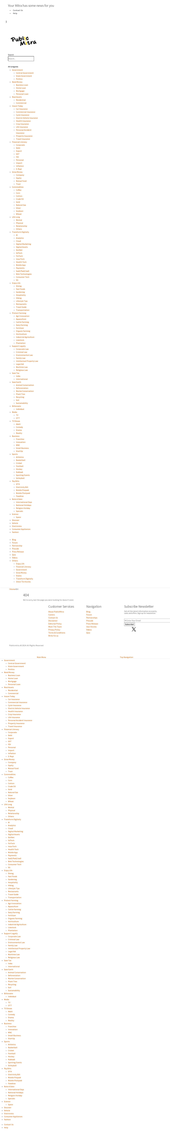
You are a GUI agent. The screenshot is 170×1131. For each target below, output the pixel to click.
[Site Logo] (23, 40)
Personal (20, 160)
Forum (15, 542)
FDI (17, 157)
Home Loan (21, 88)
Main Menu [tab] (41, 657)
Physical (19, 223)
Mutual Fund (21, 181)
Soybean (19, 211)
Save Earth (16, 382)
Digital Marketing (23, 244)
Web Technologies (24, 274)
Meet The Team (55, 626)
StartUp (19, 451)
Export (19, 151)
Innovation (20, 442)
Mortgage (20, 91)
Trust (18, 184)
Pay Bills (15, 481)
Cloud (18, 241)
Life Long (16, 217)
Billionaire (16, 406)
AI (17, 235)
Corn (18, 193)
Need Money (17, 82)
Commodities (18, 187)
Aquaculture (21, 319)
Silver (18, 208)
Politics (19, 79)
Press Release (18, 551)
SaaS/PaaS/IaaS (22, 271)
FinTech (19, 256)
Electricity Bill (22, 487)
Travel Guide (21, 307)
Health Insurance (23, 121)
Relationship (21, 226)
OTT (18, 418)
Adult (18, 424)
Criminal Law (21, 352)
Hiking (19, 298)
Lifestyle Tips (22, 301)
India (18, 376)
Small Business (22, 448)
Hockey (19, 469)
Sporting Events (23, 475)
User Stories (91, 626)
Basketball (20, 460)
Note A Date (17, 499)
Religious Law (22, 370)
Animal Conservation (25, 385)
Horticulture (21, 334)
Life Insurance (22, 127)
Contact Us (18, 10)
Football (19, 466)
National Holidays (23, 505)
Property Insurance (24, 136)
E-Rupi (19, 169)
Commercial (21, 103)
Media (14, 412)
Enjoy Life (16, 283)
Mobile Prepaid (22, 490)
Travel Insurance (23, 139)
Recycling (20, 397)
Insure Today (17, 106)
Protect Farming (19, 313)
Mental (19, 220)
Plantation (20, 343)
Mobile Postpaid (23, 493)
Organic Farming (23, 331)
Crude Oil (20, 199)
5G (17, 280)
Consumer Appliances (21, 529)
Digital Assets (22, 247)
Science (15, 514)
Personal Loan (22, 94)
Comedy (19, 427)
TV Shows (16, 421)
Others (19, 229)
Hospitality (21, 295)
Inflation (20, 166)
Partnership (17, 545)
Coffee (18, 190)
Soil (17, 400)
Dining (19, 286)
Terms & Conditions (56, 632)
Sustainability (22, 403)
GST (17, 154)
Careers (51, 614)
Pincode (15, 548)
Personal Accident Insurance (20, 720)
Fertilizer (20, 328)
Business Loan (22, 85)
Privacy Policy (54, 629)
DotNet (19, 250)
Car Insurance (22, 109)
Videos (14, 557)
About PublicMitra (56, 611)
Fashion (15, 532)
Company (20, 175)
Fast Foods (20, 289)
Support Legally (19, 346)
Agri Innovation (22, 316)
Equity (18, 178)
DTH (18, 484)
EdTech (19, 253)
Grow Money (17, 172)
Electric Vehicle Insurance (27, 118)
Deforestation (22, 388)
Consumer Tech (22, 277)
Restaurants (21, 304)
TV (17, 415)
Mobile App (21, 265)
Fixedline (20, 496)
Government (17, 70)
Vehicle (15, 523)
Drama (19, 430)
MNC (18, 445)
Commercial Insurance (25, 112)
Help (15, 13)
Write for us (53, 635)
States (19, 575)
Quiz (14, 554)
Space (18, 517)
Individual (20, 409)
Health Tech (21, 262)
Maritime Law (22, 367)
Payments (20, 268)
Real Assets (17, 97)
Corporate (20, 145)
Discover (15, 520)
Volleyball (20, 478)
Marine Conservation (25, 391)
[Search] (35, 58)
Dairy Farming (22, 325)
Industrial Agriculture (25, 337)
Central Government (25, 73)
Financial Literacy (19, 142)
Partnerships (91, 617)
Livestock (20, 340)
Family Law (20, 358)
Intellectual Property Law (27, 361)
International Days (24, 502)
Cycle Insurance (22, 115)
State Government (24, 76)
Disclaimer (52, 620)
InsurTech (20, 259)
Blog (14, 539)
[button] (11, 54)
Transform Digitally (20, 232)
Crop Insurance (22, 124)
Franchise (20, 439)
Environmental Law (24, 355)
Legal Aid (20, 364)
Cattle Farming (22, 322)
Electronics (17, 526)
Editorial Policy (54, 623)
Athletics (20, 457)
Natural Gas (21, 205)
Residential (21, 100)
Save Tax (15, 373)
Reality (19, 433)
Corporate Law (22, 349)
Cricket (19, 463)
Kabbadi (19, 472)
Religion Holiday (23, 508)
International (22, 379)
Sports (15, 454)
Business (15, 436)
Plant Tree (20, 394)
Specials (19, 511)
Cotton (19, 196)
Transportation (22, 310)
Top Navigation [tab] (126, 657)
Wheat (19, 214)
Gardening (20, 292)
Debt (18, 148)
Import (19, 163)
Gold (18, 202)
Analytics (20, 238)
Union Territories (23, 581)
